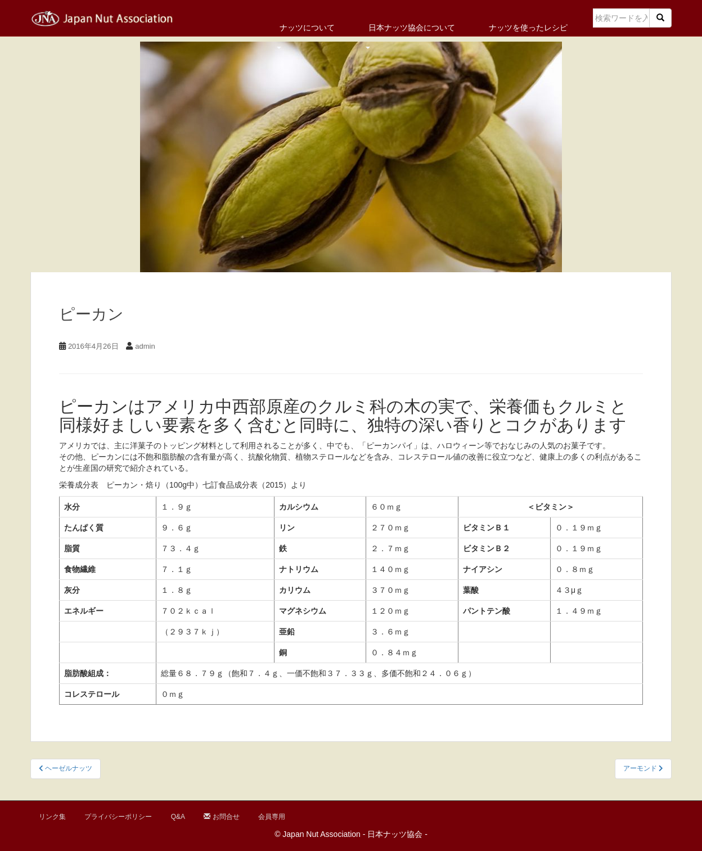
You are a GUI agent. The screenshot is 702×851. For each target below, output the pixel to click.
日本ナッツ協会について (411, 27)
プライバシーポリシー (118, 817)
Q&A (178, 817)
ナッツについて (307, 27)
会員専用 (271, 817)
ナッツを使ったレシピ (528, 27)
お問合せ (221, 817)
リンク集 (52, 817)
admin (145, 346)
